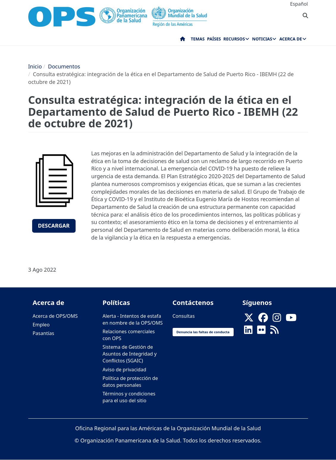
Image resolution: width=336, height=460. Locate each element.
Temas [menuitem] (198, 39)
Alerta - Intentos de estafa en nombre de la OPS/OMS (133, 319)
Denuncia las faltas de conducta (202, 332)
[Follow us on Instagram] (277, 319)
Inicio (35, 66)
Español (299, 4)
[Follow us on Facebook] (263, 319)
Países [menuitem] (214, 39)
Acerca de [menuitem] (290, 39)
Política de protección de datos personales (130, 381)
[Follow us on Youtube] (291, 319)
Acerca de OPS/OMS (55, 316)
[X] (249, 319)
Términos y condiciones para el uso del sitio (129, 397)
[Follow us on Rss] (274, 331)
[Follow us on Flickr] (261, 331)
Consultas (184, 316)
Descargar (54, 225)
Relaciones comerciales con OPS (129, 335)
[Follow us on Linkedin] (248, 331)
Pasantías (43, 333)
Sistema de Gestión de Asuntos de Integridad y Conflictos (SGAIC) (130, 354)
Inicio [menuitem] (182, 40)
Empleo (41, 324)
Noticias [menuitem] (262, 39)
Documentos (64, 66)
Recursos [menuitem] (234, 39)
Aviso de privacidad (124, 369)
